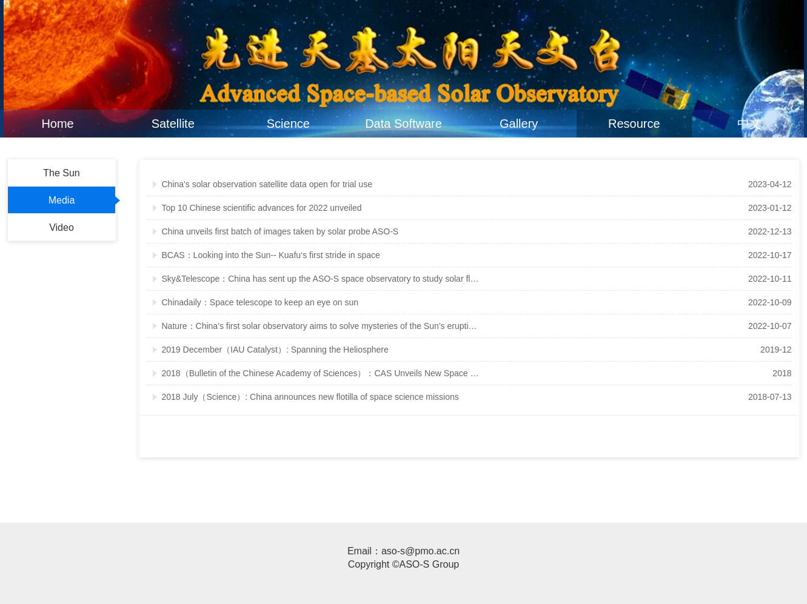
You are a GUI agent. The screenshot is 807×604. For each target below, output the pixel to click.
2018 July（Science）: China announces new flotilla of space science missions (310, 397)
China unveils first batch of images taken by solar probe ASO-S (280, 231)
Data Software (403, 123)
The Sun (61, 173)
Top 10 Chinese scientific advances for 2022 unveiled (262, 208)
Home (57, 123)
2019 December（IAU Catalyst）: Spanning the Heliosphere (275, 349)
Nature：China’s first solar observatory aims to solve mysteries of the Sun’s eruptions (321, 326)
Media (62, 200)
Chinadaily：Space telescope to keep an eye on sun (260, 302)
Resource (634, 123)
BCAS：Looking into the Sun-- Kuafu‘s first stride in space (271, 255)
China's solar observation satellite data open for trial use (267, 184)
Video (61, 227)
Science (288, 123)
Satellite (173, 123)
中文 (749, 123)
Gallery (519, 123)
